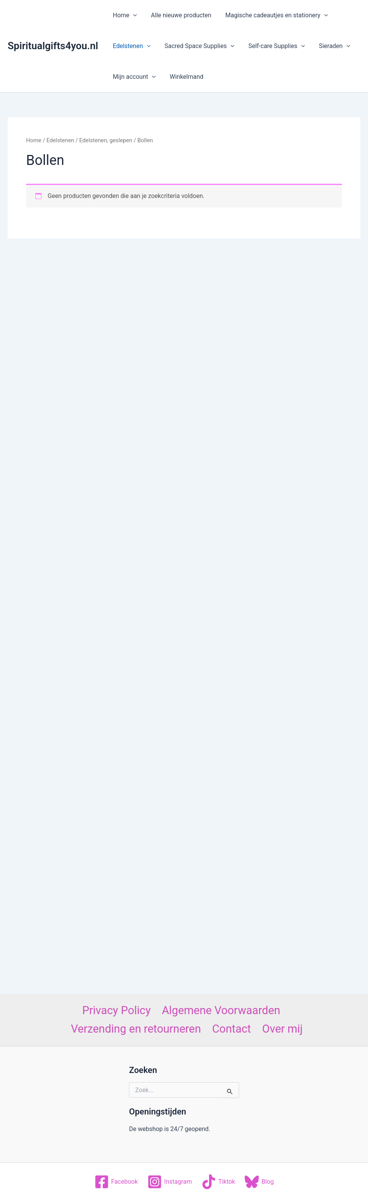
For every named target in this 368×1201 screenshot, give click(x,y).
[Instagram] (169, 1181)
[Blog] (259, 1181)
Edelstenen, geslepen (105, 140)
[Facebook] (116, 1181)
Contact (231, 1028)
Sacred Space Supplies (197, 46)
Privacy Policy (116, 1010)
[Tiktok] (218, 1181)
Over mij (282, 1028)
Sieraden (328, 46)
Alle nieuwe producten (178, 15)
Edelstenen (131, 46)
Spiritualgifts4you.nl (53, 46)
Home (124, 15)
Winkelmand (184, 76)
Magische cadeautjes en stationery (272, 15)
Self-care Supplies (272, 46)
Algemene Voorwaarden (221, 1010)
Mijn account (133, 77)
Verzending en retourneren (136, 1028)
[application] (132, 15)
